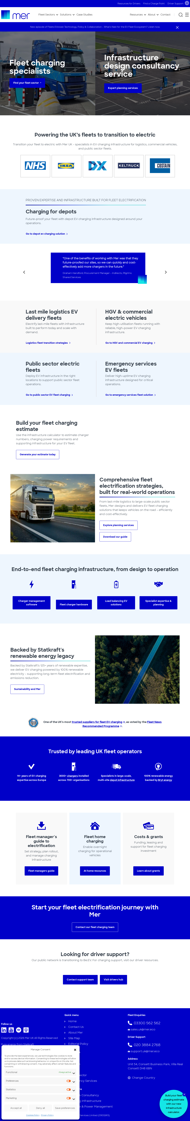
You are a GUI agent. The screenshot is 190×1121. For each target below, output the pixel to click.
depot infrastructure (122, 780)
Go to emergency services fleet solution (129, 394)
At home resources (95, 870)
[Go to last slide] (24, 272)
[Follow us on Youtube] (12, 1031)
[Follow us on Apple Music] (26, 1031)
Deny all (40, 1108)
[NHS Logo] (33, 166)
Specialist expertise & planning (158, 602)
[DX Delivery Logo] (95, 166)
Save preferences (65, 1108)
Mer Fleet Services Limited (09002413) (89, 1115)
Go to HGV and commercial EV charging (129, 342)
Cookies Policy (32, 1115)
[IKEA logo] (64, 166)
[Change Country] (158, 1078)
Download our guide (115, 536)
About (151, 14)
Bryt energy (165, 780)
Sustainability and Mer (27, 689)
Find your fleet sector (26, 82)
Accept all (16, 1108)
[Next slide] (165, 272)
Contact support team (80, 979)
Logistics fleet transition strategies (47, 342)
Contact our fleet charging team (95, 927)
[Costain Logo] (157, 166)
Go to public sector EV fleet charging (48, 394)
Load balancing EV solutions (116, 602)
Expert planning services (123, 88)
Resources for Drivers (129, 3)
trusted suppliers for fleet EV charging (97, 722)
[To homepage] (15, 14)
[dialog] (174, 1104)
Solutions (65, 14)
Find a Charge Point (154, 3)
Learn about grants (148, 870)
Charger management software (31, 602)
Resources (136, 14)
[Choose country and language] (187, 3)
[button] (75, 1049)
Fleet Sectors (46, 14)
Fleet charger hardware (74, 604)
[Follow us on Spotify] (19, 1031)
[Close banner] (184, 1094)
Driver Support (175, 3)
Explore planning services (118, 525)
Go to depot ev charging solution (45, 233)
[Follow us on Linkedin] (4, 1031)
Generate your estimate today (38, 454)
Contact (165, 14)
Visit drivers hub (113, 979)
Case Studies (84, 14)
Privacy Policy (47, 1115)
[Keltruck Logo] (126, 166)
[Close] (177, 27)
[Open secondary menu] (187, 15)
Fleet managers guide (41, 870)
